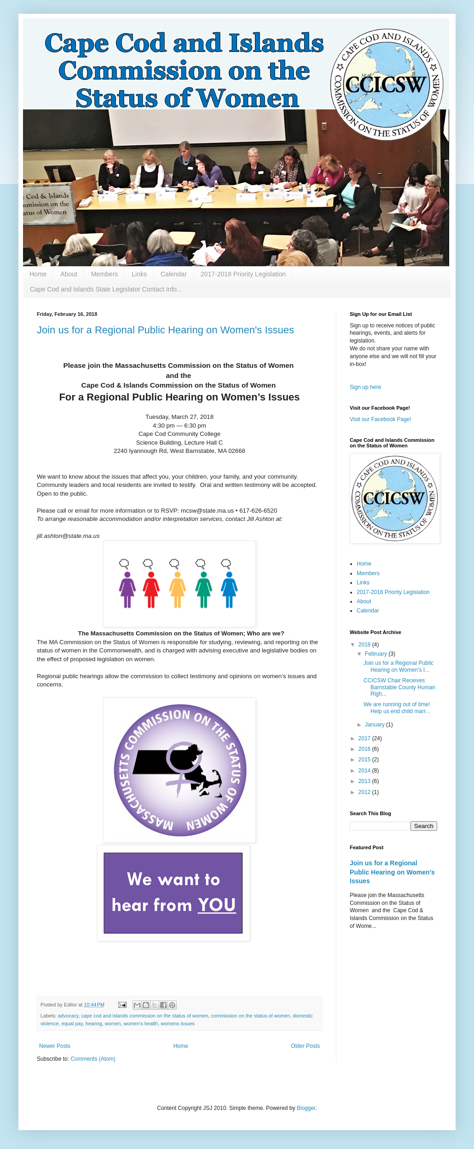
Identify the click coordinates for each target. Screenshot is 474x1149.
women (113, 1023)
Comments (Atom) (92, 1059)
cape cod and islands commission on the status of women (144, 1015)
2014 (365, 770)
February (376, 654)
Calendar (174, 274)
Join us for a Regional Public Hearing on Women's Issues (165, 330)
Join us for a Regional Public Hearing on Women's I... (399, 666)
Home (37, 274)
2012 (365, 792)
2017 (365, 738)
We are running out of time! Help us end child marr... (397, 707)
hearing (94, 1023)
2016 (365, 749)
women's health (141, 1023)
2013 (365, 781)
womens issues (178, 1023)
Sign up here (365, 387)
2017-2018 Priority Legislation (243, 274)
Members (104, 274)
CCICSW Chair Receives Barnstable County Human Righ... (399, 687)
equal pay (72, 1023)
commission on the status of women (250, 1015)
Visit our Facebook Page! (380, 419)
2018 (365, 644)
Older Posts (305, 1046)
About (68, 274)
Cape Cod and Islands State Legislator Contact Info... (106, 289)
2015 (365, 759)
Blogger (306, 1108)
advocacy (68, 1015)
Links (139, 274)
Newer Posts (54, 1046)
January (375, 724)
